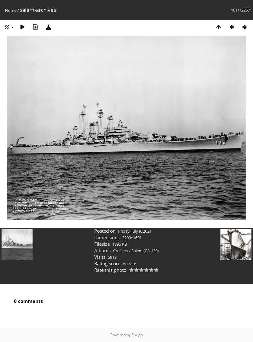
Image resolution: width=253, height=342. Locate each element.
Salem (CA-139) (145, 250)
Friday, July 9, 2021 (135, 231)
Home (10, 10)
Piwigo (137, 334)
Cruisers (120, 250)
